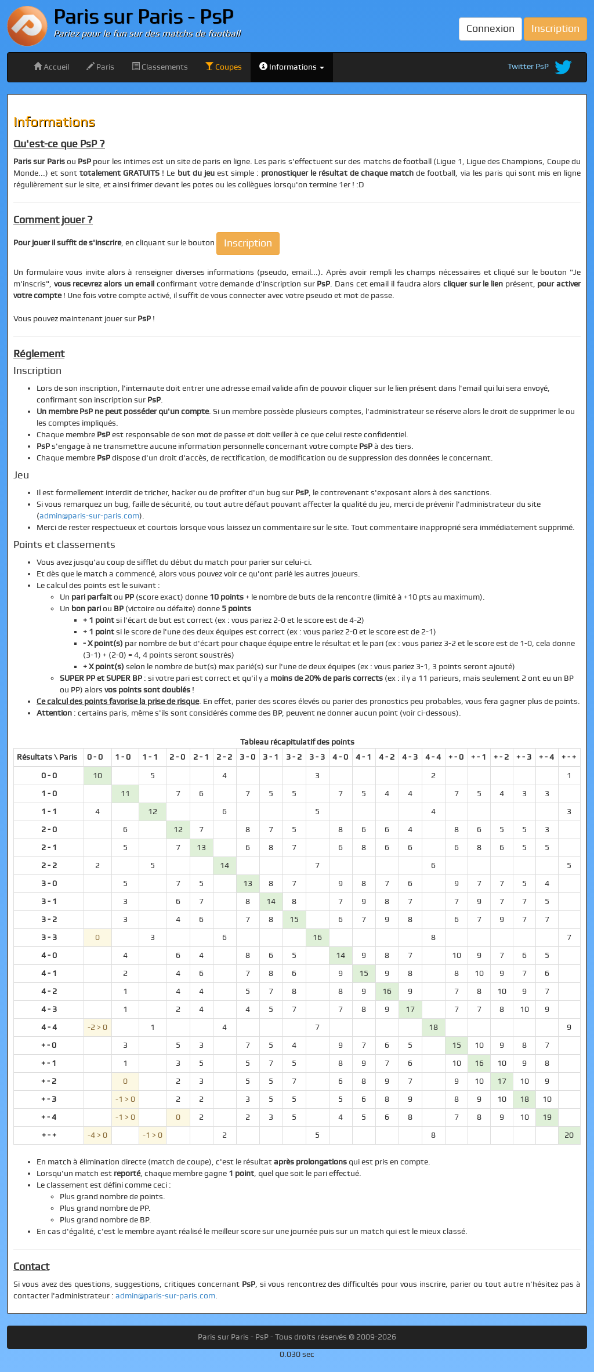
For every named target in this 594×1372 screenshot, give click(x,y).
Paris (100, 66)
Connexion (490, 28)
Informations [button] (291, 66)
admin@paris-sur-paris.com (89, 515)
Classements (160, 66)
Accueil (51, 66)
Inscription (555, 28)
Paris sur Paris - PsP (143, 17)
